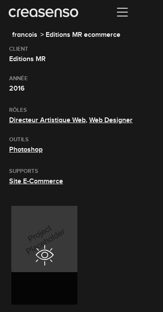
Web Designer (111, 120)
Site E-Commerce (36, 181)
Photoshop (26, 149)
